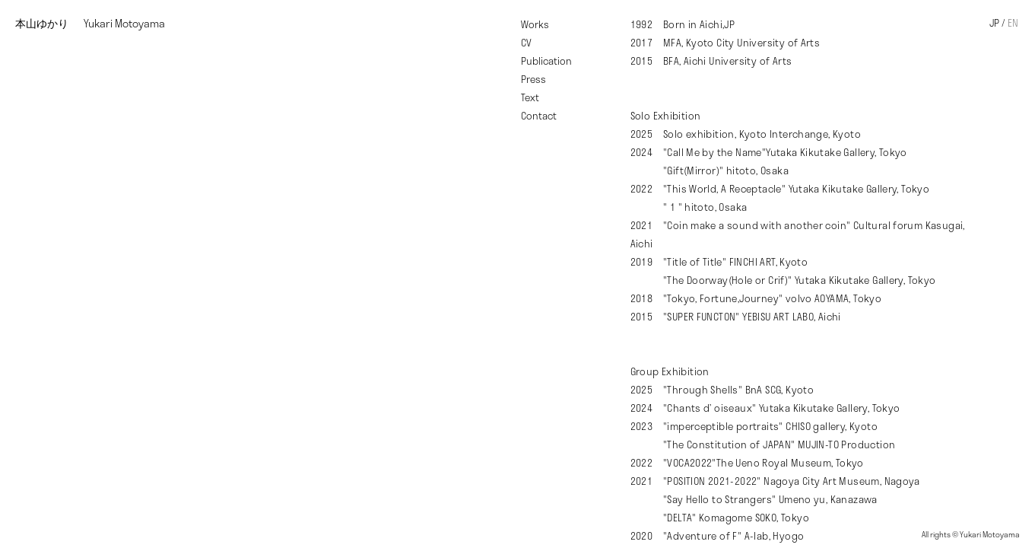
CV (526, 42)
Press (533, 79)
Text (530, 97)
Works (535, 24)
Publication (546, 60)
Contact (539, 115)
